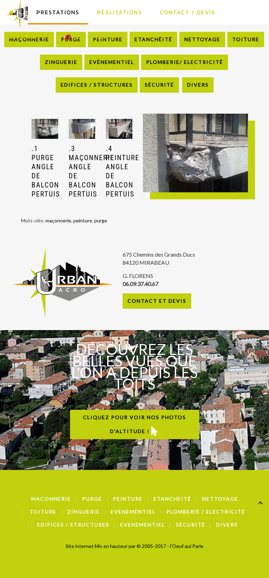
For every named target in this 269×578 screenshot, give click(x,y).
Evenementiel (133, 512)
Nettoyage (220, 499)
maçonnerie (58, 220)
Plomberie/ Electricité (184, 62)
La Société (27, 37)
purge (100, 220)
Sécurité (159, 85)
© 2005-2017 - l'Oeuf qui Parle (170, 546)
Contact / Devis (187, 12)
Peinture (128, 499)
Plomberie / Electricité (205, 512)
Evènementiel (111, 62)
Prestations (58, 12)
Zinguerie (61, 62)
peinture (82, 220)
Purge (92, 499)
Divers (198, 85)
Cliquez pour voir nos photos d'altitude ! (134, 425)
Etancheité (172, 499)
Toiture (42, 512)
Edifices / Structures (97, 85)
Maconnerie (51, 499)
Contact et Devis (156, 301)
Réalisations (119, 12)
